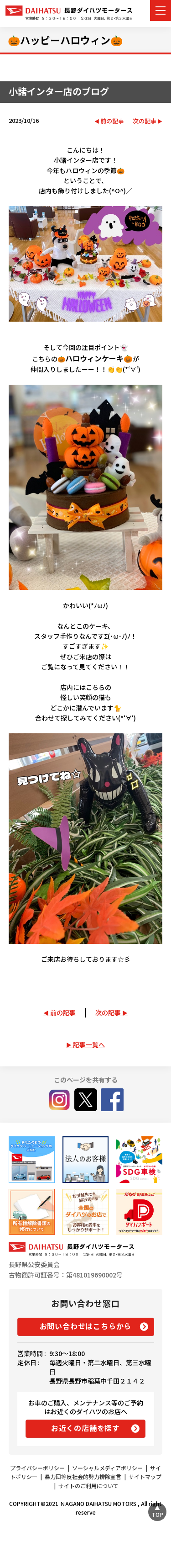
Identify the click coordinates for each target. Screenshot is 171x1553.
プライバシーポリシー (37, 1468)
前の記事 (112, 121)
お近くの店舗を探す (85, 1427)
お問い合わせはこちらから (86, 1325)
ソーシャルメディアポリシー (107, 1468)
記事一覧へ (89, 1044)
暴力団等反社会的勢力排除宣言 (83, 1476)
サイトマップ (145, 1476)
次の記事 (144, 121)
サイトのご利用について (88, 1485)
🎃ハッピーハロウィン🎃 (65, 40)
